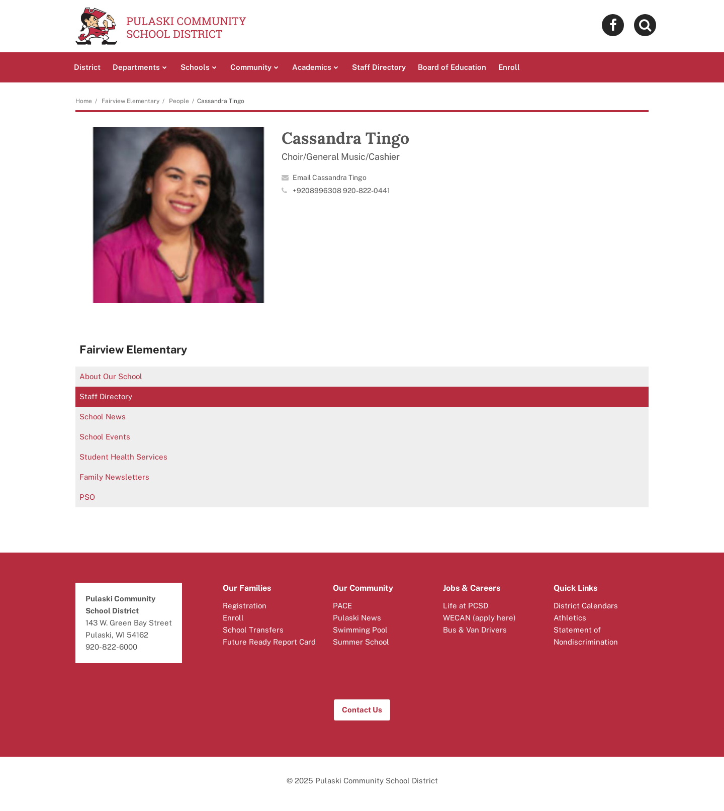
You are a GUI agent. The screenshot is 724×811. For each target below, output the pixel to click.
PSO (87, 497)
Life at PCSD (465, 605)
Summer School (361, 642)
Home (83, 101)
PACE (342, 605)
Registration (244, 605)
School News (102, 416)
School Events (104, 436)
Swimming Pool (360, 629)
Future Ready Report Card (269, 642)
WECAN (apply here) (479, 617)
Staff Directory (105, 396)
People (179, 101)
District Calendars (586, 605)
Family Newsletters (114, 477)
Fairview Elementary (130, 101)
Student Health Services (123, 457)
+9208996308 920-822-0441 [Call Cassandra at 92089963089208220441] (341, 191)
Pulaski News (357, 617)
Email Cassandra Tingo (330, 177)
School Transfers (253, 629)
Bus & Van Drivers (475, 629)
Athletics (570, 617)
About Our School (110, 376)
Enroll (233, 617)
